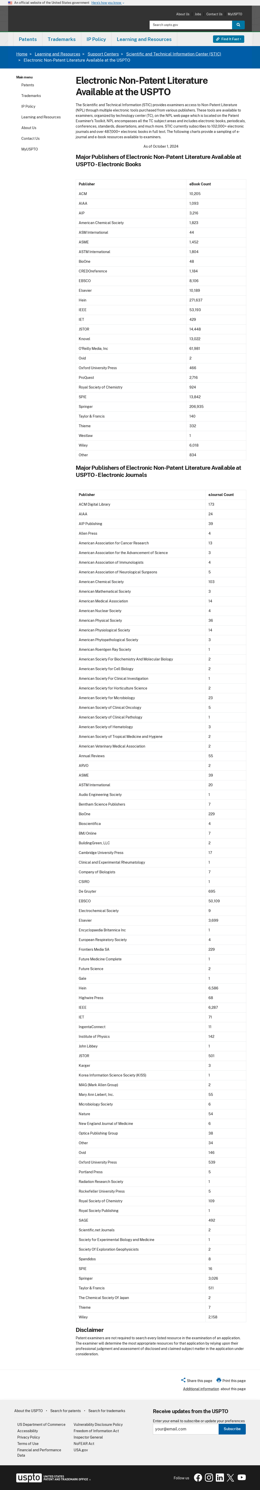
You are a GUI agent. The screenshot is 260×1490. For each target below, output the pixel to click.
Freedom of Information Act (96, 1431)
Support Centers (103, 54)
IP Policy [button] (96, 39)
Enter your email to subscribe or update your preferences (199, 1421)
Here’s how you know (108, 3)
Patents (27, 85)
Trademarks (31, 96)
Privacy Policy (28, 1437)
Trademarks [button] (62, 39)
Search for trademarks (106, 1411)
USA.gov (81, 1450)
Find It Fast (227, 39)
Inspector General (88, 1437)
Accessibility (27, 1431)
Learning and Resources (57, 54)
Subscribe (232, 1429)
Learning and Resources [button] (144, 39)
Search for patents (65, 1411)
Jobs (198, 14)
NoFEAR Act (84, 1444)
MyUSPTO (235, 14)
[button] (196, 1381)
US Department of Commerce (41, 1425)
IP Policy (28, 106)
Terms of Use (28, 1444)
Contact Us (214, 14)
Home (21, 54)
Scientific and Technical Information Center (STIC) (173, 54)
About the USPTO (28, 1411)
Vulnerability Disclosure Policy (98, 1425)
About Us (182, 14)
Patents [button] (28, 39)
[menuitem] (27, 39)
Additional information (201, 1389)
